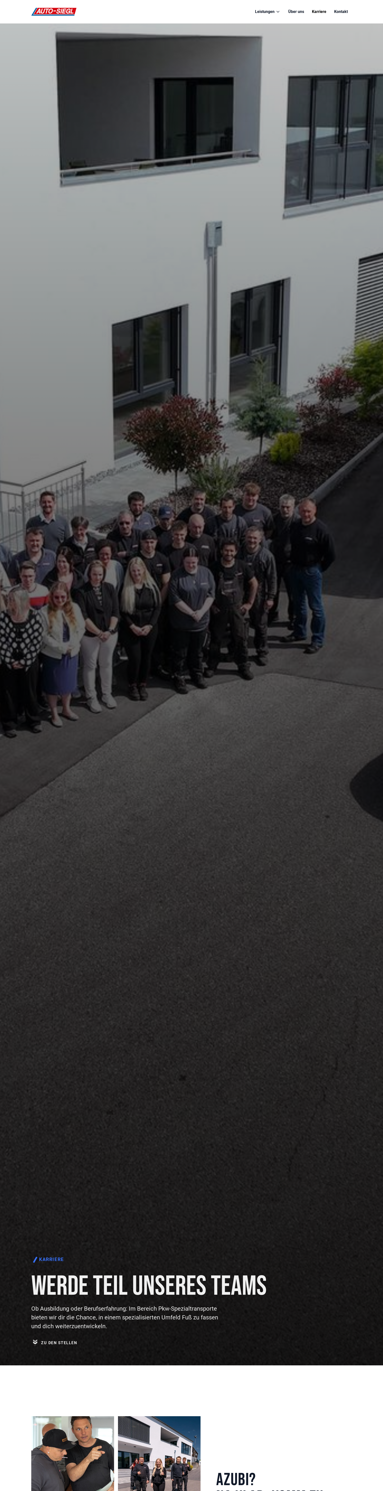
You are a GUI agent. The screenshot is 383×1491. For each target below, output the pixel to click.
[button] (267, 11)
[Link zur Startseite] (53, 12)
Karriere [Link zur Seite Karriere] (319, 11)
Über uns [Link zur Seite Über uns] (296, 11)
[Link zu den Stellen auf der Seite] (54, 1357)
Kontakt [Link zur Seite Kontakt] (341, 11)
